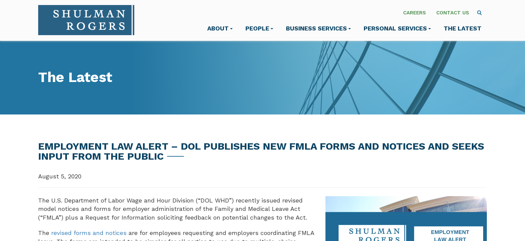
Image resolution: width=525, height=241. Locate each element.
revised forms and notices (89, 232)
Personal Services (397, 28)
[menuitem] (479, 13)
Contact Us (452, 13)
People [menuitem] (259, 28)
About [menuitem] (220, 28)
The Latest (462, 28)
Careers (414, 13)
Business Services (318, 28)
